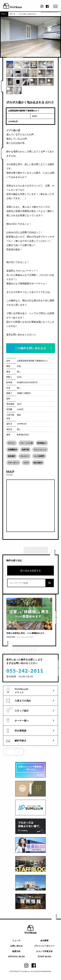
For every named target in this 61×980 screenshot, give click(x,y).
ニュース (16, 941)
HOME (4, 14)
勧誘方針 (16, 951)
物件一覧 (12, 14)
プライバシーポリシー (44, 946)
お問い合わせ (16, 946)
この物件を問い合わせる (30, 348)
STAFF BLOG (44, 957)
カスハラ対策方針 (44, 951)
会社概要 (44, 941)
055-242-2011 (24, 672)
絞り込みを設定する (30, 570)
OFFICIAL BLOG (16, 957)
